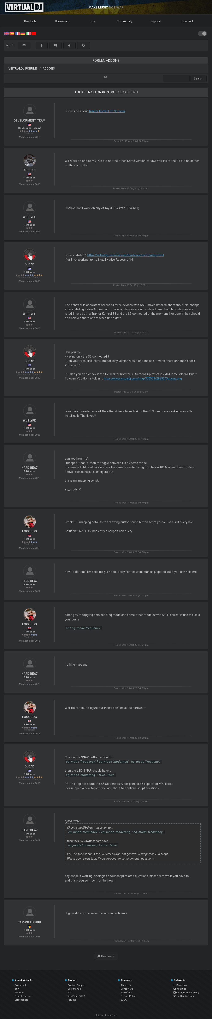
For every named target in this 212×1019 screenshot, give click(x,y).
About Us (125, 985)
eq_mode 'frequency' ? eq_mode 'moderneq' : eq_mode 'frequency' (113, 761)
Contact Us (126, 988)
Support (156, 21)
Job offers (126, 992)
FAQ (69, 992)
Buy (93, 21)
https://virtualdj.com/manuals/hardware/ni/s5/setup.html (125, 255)
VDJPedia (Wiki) (76, 996)
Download (62, 21)
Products (30, 21)
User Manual (74, 988)
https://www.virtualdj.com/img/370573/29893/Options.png (143, 378)
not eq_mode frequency (83, 628)
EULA (123, 999)
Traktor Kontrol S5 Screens (107, 111)
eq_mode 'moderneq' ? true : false (90, 775)
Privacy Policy (128, 996)
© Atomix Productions (106, 1015)
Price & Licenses (23, 996)
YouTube (179, 988)
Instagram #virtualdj (186, 992)
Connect (187, 21)
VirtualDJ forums (23, 68)
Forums (71, 999)
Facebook (180, 985)
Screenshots (21, 999)
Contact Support (76, 985)
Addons (49, 68)
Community (124, 21)
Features (19, 992)
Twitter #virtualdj (184, 996)
